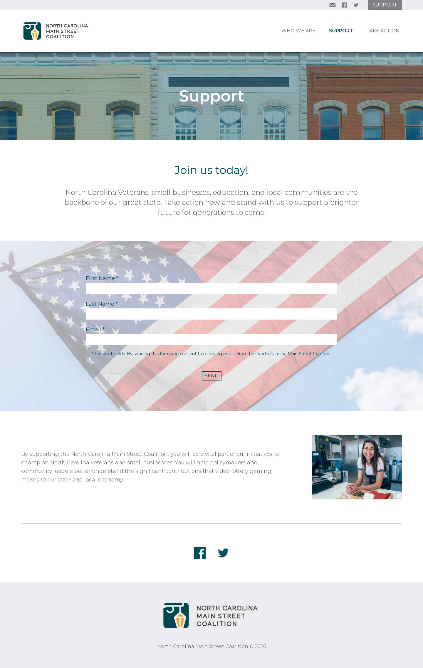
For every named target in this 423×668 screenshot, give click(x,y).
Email (95, 329)
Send (212, 375)
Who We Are (298, 31)
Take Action (383, 31)
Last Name (102, 304)
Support (384, 5)
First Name (102, 278)
